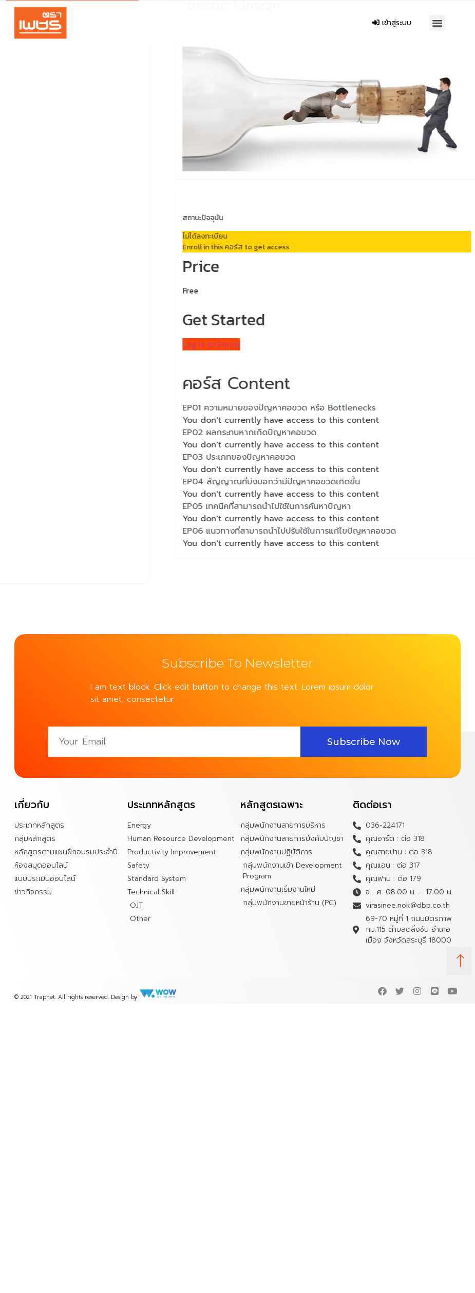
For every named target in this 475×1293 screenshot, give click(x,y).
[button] (437, 23)
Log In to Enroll (245, 344)
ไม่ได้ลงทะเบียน (238, 236)
